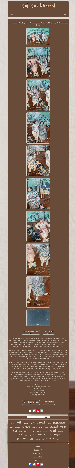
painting (22, 438)
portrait (26, 426)
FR (40, 460)
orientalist (49, 435)
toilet (26, 435)
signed (54, 426)
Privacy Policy (38, 453)
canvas (45, 431)
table (32, 423)
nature (39, 431)
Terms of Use (38, 457)
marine (27, 431)
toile (11, 427)
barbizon (60, 431)
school (20, 434)
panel (41, 422)
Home (38, 447)
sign (20, 431)
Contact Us (38, 450)
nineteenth (37, 439)
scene (13, 423)
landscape (59, 422)
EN (36, 460)
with (58, 439)
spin (43, 439)
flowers (49, 423)
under (17, 427)
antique (57, 434)
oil (19, 422)
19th (31, 439)
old (15, 430)
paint (41, 427)
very (34, 431)
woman (41, 434)
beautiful (50, 438)
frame (63, 426)
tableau (34, 427)
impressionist (32, 435)
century (25, 423)
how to (46, 427)
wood (52, 430)
